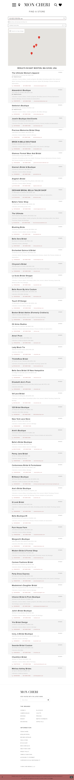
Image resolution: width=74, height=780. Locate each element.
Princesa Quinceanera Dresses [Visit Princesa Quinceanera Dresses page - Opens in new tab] (29, 81)
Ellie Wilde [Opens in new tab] (39, 710)
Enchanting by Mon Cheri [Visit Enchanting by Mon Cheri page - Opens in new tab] (49, 79)
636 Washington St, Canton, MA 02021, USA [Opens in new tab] (23, 266)
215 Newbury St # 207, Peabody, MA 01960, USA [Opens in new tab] (24, 229)
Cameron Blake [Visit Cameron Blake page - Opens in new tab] (22, 79)
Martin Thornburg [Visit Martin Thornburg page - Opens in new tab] (16, 81)
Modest (22, 718)
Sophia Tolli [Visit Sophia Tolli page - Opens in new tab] (40, 81)
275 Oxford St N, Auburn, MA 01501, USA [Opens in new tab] (22, 530)
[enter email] (35, 700)
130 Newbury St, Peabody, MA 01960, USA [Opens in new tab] (22, 75)
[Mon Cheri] (29, 692)
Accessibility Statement (27, 757)
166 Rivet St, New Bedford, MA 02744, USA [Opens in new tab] (23, 613)
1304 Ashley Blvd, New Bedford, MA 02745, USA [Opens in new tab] (24, 541)
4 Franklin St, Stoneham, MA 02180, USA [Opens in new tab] (22, 169)
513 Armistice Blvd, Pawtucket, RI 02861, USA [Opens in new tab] (23, 433)
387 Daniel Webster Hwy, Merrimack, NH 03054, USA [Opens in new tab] (25, 479)
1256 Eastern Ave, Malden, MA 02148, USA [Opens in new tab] (23, 132)
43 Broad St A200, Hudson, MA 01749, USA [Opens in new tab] (23, 349)
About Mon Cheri (25, 748)
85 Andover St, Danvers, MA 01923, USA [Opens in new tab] (22, 241)
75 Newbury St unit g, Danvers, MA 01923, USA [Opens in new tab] (24, 252)
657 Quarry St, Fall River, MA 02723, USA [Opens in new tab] (22, 576)
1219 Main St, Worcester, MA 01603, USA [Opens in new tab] (22, 504)
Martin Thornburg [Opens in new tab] (41, 718)
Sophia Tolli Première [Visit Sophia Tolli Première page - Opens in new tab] (24, 604)
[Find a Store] (19, 4)
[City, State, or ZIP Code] (37, 18)
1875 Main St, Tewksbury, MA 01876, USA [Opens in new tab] (22, 278)
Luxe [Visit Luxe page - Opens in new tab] (35, 567)
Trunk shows (24, 731)
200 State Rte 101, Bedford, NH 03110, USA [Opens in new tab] (22, 553)
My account (24, 743)
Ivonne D (23, 710)
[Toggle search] (55, 4)
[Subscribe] (48, 700)
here (51, 778)
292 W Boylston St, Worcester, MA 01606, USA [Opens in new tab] (23, 467)
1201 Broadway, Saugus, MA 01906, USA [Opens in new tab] (22, 155)
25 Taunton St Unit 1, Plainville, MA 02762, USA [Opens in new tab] (24, 361)
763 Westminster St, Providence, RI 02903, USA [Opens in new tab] (24, 518)
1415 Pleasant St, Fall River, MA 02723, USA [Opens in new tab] (23, 564)
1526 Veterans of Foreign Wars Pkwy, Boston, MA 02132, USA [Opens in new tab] (27, 181)
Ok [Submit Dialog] (71, 777)
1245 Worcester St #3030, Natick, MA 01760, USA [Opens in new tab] (24, 291)
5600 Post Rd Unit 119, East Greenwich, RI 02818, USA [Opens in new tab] (25, 636)
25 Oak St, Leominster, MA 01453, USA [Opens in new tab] (22, 444)
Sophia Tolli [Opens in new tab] (40, 721)
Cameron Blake (24, 713)
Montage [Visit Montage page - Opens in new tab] (46, 81)
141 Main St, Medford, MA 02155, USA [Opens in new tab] (21, 144)
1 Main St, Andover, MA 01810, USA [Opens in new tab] (20, 315)
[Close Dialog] (2, 777)
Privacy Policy (24, 751)
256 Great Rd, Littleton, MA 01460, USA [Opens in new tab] (22, 338)
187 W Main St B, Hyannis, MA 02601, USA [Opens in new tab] (22, 648)
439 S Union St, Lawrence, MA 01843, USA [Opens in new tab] (22, 326)
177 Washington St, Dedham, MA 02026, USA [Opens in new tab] (23, 192)
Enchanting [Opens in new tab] (23, 721)
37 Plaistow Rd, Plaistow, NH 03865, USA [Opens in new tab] (22, 409)
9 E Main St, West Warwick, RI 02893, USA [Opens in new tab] (22, 624)
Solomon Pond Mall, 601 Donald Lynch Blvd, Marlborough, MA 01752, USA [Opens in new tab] (30, 384)
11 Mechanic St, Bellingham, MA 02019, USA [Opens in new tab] (23, 396)
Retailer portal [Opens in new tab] (25, 734)
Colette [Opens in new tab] (38, 713)
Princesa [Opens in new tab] (39, 716)
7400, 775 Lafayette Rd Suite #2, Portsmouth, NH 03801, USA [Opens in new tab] (27, 587)
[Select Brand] (37, 25)
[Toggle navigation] (14, 4)
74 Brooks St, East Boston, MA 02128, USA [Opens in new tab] (22, 121)
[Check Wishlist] (60, 4)
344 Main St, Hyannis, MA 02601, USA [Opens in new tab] (21, 659)
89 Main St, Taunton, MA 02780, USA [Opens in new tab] (21, 421)
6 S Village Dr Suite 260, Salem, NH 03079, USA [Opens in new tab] (24, 373)
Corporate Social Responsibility (30, 760)
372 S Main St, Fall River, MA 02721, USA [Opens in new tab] (22, 92)
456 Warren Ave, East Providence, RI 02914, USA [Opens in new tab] (24, 491)
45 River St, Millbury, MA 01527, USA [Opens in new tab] (21, 456)
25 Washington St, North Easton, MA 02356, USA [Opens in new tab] (24, 303)
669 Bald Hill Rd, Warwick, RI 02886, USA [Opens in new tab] (22, 599)
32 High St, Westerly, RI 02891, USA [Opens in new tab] (21, 671)
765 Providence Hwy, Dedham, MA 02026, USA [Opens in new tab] (24, 216)
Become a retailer (25, 737)
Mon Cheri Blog (25, 745)
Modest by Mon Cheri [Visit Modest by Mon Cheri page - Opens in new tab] (17, 282)
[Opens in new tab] (27, 85)
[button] (37, 42)
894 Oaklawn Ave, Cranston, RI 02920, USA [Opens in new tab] (23, 108)
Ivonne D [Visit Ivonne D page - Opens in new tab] (58, 79)
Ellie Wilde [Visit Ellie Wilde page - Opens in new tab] (39, 79)
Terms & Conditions (26, 754)
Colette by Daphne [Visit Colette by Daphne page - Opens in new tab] (31, 79)
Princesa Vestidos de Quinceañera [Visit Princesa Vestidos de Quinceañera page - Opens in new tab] (31, 99)
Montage (23, 716)
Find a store (24, 740)
